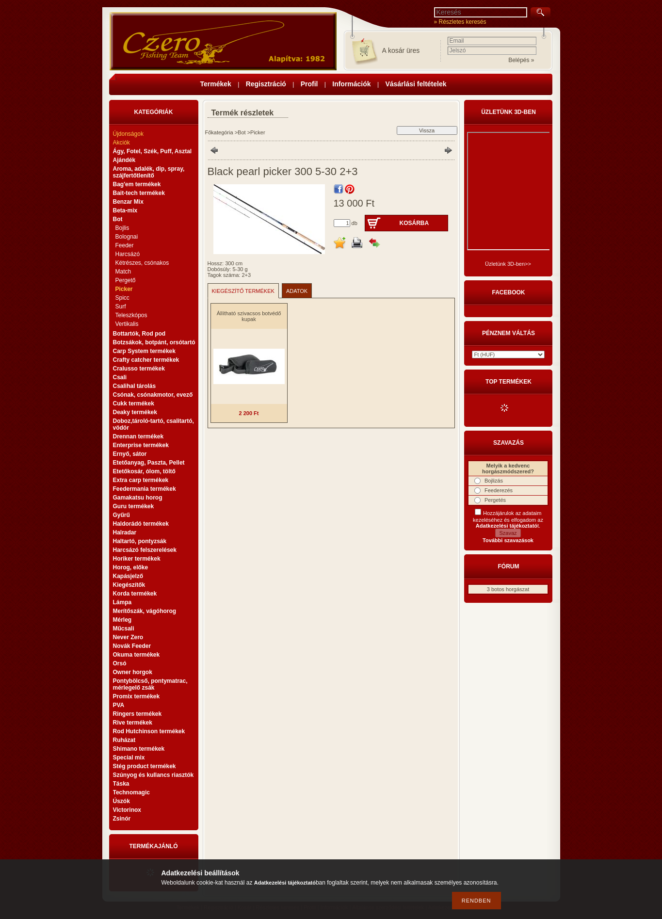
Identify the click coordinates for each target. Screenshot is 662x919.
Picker (124, 289)
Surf (120, 306)
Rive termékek (132, 722)
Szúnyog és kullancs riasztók (153, 775)
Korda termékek (135, 593)
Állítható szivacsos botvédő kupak (249, 316)
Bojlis (122, 228)
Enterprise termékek (141, 445)
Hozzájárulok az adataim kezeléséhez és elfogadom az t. (508, 519)
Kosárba (414, 223)
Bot (242, 132)
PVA (119, 705)
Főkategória (219, 132)
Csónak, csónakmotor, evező (153, 394)
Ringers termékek (137, 713)
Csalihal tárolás (134, 386)
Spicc (122, 297)
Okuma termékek (136, 654)
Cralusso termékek (139, 368)
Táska (121, 783)
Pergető (125, 280)
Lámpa (122, 602)
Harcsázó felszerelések (145, 550)
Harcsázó (127, 254)
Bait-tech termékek (139, 193)
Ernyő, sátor (130, 454)
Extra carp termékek (141, 480)
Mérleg (122, 619)
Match (123, 271)
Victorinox (127, 809)
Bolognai (126, 236)
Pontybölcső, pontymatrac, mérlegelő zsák (150, 684)
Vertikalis (127, 324)
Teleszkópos (131, 315)
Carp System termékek (144, 351)
